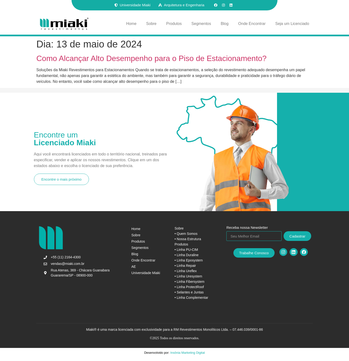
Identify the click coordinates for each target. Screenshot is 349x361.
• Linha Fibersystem (189, 282)
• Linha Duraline (186, 255)
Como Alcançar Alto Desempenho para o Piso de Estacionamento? (151, 58)
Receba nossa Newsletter (247, 228)
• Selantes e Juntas (189, 292)
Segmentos (201, 24)
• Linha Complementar (191, 298)
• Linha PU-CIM (186, 250)
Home (131, 24)
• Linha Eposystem (188, 260)
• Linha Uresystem (188, 276)
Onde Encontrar (252, 24)
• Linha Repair (185, 266)
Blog (225, 24)
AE (133, 267)
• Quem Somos (185, 234)
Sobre (151, 24)
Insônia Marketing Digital (187, 352)
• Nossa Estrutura (187, 239)
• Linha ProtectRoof (189, 287)
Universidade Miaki (145, 273)
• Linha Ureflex (185, 271)
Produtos (174, 24)
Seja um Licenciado (292, 24)
